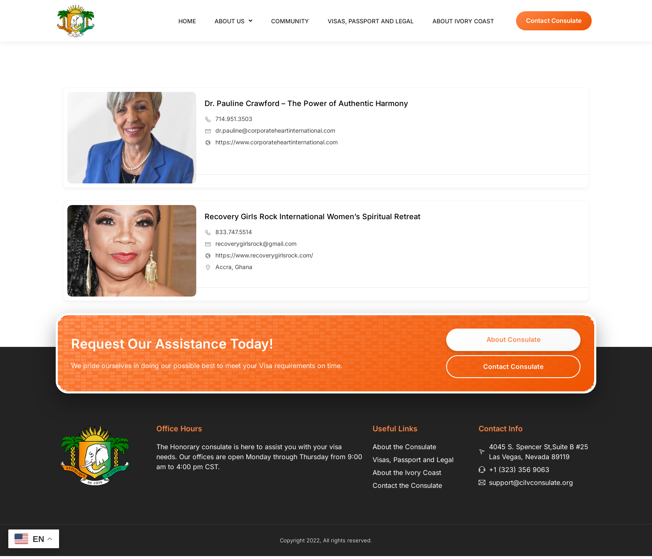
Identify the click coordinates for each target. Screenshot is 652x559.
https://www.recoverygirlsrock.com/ (264, 255)
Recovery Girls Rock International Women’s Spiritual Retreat (312, 216)
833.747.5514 (233, 231)
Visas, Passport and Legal (371, 21)
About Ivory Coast (463, 21)
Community (290, 21)
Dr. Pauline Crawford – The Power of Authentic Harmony (306, 103)
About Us (233, 21)
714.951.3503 (233, 118)
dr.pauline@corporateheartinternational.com (275, 130)
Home (187, 21)
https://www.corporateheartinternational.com (276, 142)
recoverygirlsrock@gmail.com (255, 243)
